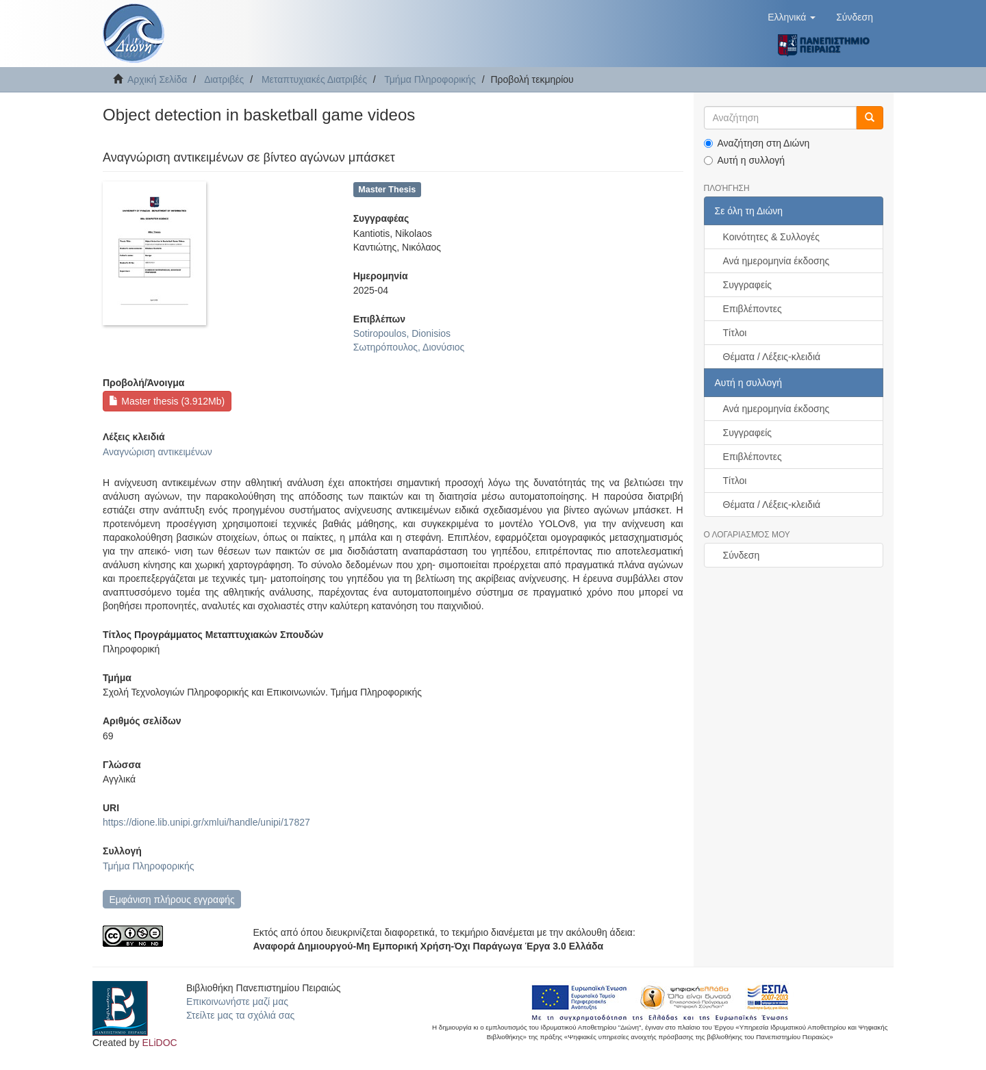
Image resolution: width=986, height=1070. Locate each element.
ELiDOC (159, 1042)
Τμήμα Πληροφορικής (430, 79)
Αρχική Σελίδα (157, 79)
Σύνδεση (741, 555)
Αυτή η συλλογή (744, 160)
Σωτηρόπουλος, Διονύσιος (409, 347)
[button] (791, 17)
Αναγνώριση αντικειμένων (157, 451)
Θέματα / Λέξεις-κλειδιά (772, 356)
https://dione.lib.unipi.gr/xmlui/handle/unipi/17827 (206, 822)
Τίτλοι (735, 332)
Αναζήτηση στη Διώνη (757, 143)
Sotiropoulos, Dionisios (402, 333)
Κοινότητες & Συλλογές (771, 236)
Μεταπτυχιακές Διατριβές (314, 79)
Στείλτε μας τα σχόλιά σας (240, 1015)
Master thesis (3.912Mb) (167, 401)
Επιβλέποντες (752, 308)
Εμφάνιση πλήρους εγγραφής (171, 899)
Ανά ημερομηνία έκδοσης (776, 260)
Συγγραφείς (747, 284)
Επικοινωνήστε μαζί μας (237, 1001)
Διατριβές (224, 79)
